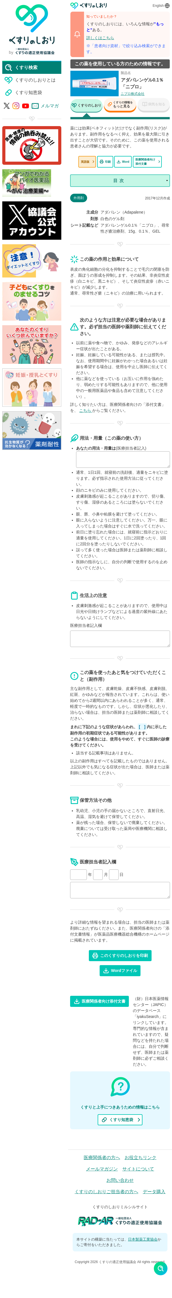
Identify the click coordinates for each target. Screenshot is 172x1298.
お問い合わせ (120, 1180)
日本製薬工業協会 (143, 1239)
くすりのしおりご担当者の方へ (106, 1191)
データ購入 (154, 1191)
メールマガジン (102, 1168)
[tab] (86, 106)
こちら (85, 410)
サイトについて (138, 1168)
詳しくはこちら (100, 38)
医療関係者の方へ (102, 1157)
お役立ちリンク (140, 1157)
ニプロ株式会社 (132, 94)
